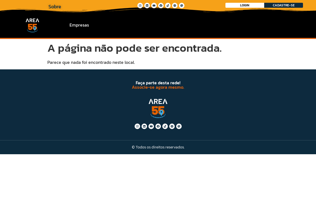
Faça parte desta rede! (158, 82)
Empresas (79, 25)
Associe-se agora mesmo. (158, 87)
